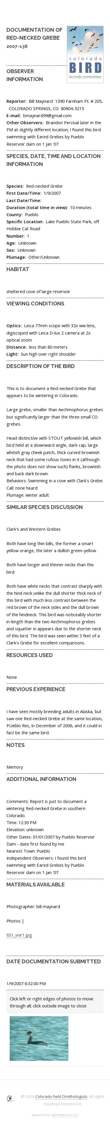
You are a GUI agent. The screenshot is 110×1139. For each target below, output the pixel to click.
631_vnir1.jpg (19, 935)
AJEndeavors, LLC (65, 1115)
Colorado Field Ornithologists (61, 1096)
